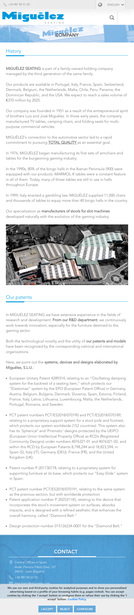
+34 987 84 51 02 (19, 4)
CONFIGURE (85, 609)
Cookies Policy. (77, 599)
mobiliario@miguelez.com (32, 583)
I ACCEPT (47, 609)
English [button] (113, 4)
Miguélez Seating (33, 18)
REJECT (65, 609)
